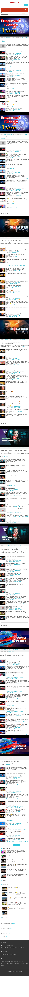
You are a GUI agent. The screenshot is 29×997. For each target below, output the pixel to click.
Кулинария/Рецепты (9, 923)
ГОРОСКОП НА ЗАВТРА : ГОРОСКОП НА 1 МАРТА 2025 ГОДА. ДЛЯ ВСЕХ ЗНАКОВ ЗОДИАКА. (17, 90)
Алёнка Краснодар (7, 237)
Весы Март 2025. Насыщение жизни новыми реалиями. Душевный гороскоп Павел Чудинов (17, 96)
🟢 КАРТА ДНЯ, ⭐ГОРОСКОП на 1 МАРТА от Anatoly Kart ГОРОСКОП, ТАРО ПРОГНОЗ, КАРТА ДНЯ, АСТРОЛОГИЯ (16, 57)
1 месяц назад (17, 282)
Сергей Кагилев (12, 292)
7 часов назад (17, 59)
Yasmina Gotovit (12, 287)
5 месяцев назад (17, 462)
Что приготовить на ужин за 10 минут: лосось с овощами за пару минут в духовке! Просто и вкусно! (17, 274)
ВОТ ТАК (11, 712)
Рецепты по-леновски (14, 311)
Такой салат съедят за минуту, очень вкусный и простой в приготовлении (15, 269)
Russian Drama (12, 485)
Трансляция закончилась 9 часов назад (14, 677)
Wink (24, 506)
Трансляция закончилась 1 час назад (14, 691)
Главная (8, 973)
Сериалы (6, 933)
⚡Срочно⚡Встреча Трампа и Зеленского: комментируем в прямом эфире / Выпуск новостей (16, 708)
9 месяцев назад (17, 489)
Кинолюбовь (12, 496)
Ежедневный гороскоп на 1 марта (9, 40)
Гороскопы (6, 954)
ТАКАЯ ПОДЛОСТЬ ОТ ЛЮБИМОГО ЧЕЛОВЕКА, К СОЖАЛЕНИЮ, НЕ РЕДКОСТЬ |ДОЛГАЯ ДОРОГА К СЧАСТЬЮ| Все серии (17, 482)
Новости (25, 626)
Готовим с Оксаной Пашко (14, 305)
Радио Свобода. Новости (14, 664)
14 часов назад (17, 65)
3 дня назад (16, 263)
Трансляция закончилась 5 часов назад (14, 711)
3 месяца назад (17, 501)
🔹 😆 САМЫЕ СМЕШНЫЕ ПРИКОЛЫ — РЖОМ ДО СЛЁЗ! (17, 898)
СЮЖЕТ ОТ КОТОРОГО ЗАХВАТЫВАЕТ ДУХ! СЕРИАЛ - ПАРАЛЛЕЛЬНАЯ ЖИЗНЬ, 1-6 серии (16, 471)
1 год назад (16, 256)
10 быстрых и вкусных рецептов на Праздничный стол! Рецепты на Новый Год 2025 (17, 296)
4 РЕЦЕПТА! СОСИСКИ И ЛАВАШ (13, 285)
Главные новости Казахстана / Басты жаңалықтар (14, 649)
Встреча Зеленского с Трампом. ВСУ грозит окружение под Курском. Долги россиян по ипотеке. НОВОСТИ (17, 661)
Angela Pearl (11, 66)
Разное (6, 931)
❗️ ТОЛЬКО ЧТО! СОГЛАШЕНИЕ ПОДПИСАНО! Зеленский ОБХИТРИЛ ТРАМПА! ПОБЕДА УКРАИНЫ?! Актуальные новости (17, 695)
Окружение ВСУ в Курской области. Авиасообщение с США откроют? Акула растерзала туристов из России (16, 674)
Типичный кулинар (13, 283)
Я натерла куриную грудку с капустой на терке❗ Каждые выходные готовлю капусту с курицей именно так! (17, 261)
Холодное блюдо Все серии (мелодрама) (16, 475)
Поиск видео (16, 844)
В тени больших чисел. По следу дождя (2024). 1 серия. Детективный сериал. (16, 499)
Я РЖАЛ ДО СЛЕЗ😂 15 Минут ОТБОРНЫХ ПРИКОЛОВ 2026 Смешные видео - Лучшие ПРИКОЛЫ (17, 889)
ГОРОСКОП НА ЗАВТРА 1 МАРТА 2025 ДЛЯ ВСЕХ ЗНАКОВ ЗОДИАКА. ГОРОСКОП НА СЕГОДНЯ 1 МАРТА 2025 (17, 46)
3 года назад (17, 516)
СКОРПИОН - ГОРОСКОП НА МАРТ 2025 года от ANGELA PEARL (17, 63)
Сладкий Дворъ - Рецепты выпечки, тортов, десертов (15, 266)
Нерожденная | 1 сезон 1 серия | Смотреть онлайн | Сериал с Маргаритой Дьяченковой (17, 519)
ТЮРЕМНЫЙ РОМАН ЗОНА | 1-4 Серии (15, 465)
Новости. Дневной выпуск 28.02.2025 (10, 654)
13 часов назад (17, 53)
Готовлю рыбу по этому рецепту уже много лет (17, 308)
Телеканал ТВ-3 (7, 447)
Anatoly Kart (11, 60)
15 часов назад (17, 105)
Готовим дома (12, 271)
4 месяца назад (17, 304)
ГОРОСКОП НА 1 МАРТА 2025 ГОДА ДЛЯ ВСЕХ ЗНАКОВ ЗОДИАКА (17, 51)
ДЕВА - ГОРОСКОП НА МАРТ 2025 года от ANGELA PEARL (16, 68)
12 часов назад (17, 81)
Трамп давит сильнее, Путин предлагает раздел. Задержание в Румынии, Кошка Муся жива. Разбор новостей (17, 681)
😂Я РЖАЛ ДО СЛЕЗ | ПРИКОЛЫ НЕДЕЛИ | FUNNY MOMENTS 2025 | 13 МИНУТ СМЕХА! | (17, 908)
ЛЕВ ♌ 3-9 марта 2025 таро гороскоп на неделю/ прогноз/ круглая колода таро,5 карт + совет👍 (16, 103)
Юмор (5, 936)
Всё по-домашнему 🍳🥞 (14, 299)
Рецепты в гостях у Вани (14, 257)
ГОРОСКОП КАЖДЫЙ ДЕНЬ (14, 93)
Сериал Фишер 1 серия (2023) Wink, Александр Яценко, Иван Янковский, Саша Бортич (17, 504)
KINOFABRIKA (11, 490)
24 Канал (11, 692)
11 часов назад (17, 715)
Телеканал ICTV (12, 728)
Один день (11, 705)
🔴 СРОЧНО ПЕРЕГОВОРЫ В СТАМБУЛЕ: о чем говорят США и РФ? (17, 720)
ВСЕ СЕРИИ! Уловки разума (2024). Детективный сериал (14, 487)
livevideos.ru (5, 958)
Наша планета (7, 926)
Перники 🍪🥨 (9, 290)
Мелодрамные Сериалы (14, 463)
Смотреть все (24, 13)
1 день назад (17, 511)
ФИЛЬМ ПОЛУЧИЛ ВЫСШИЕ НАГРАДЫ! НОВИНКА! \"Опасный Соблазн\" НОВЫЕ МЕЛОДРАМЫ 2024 (15, 460)
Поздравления (7, 928)
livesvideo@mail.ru (9, 945)
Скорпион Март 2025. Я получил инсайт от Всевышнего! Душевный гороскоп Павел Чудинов (16, 85)
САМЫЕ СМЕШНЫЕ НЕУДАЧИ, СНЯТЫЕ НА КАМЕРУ (17, 912)
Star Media (25, 516)
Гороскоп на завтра (13, 49)
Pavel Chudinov (12, 88)
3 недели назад (17, 484)
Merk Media (11, 478)
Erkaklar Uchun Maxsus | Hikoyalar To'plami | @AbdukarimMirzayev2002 (17, 313)
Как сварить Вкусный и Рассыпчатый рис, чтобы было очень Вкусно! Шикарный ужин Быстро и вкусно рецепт (17, 249)
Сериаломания (12, 468)
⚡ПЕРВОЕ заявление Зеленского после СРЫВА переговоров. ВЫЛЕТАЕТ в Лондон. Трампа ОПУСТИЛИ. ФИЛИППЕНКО (17, 688)
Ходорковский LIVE (13, 670)
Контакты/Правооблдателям (16, 973)
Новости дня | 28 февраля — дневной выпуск (17, 714)
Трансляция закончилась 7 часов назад (14, 698)
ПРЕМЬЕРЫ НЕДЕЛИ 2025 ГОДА (15, 512)
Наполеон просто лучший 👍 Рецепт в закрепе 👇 (15, 255)
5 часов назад (17, 663)
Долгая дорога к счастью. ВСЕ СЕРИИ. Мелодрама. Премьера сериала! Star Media (17, 514)
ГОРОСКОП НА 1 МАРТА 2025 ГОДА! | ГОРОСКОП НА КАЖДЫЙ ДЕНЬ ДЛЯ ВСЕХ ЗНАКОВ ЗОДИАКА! (15, 79)
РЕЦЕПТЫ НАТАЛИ (13, 252)
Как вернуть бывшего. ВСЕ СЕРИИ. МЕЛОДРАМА (14, 509)
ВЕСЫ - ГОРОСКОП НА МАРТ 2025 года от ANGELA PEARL (16, 73)
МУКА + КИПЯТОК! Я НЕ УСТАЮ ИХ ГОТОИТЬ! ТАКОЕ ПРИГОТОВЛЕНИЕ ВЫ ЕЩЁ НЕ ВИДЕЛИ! (17, 280)
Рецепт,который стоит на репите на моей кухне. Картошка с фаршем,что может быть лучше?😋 (17, 302)
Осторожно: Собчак (13, 684)
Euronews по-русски (13, 716)
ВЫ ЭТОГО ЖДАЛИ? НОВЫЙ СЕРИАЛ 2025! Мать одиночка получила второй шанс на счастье (16, 493)
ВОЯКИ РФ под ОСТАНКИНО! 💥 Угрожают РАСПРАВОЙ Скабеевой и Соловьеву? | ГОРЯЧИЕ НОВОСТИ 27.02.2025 (16, 725)
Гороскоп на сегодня (8, 37)
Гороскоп (6, 920)
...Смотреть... (3, 41)
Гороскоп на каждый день (14, 54)
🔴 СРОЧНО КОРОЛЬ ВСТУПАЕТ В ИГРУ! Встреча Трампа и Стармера (15, 702)
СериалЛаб (11, 474)
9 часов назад (17, 48)
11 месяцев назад (18, 286)
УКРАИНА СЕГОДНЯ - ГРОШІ (14, 699)
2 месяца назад (17, 298)
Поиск (26, 5)
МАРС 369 (26, 81)
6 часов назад (24, 37)
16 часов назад (17, 92)
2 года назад (22, 237)
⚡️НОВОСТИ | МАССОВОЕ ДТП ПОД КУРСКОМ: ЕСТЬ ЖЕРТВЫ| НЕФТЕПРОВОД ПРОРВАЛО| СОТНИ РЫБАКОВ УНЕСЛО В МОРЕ (17, 667)
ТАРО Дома (11, 106)
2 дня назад (16, 251)
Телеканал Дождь (13, 678)
